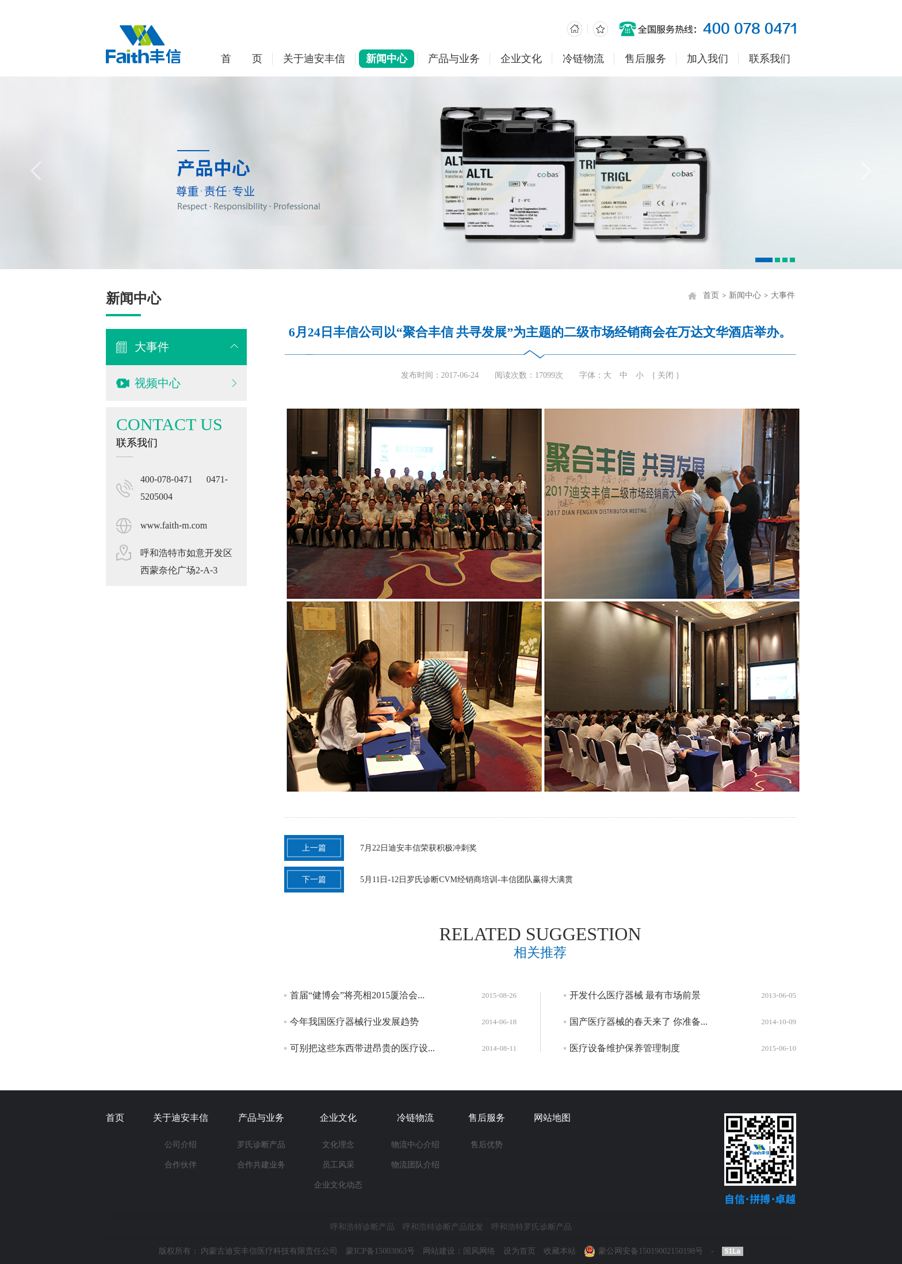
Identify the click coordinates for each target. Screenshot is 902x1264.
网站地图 (552, 1118)
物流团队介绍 (415, 1164)
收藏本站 (560, 1251)
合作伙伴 (181, 1164)
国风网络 (479, 1251)
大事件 (150, 346)
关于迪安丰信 (314, 58)
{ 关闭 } (669, 375)
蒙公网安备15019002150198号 (650, 1251)
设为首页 (519, 1251)
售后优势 (487, 1144)
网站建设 (439, 1251)
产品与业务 (454, 58)
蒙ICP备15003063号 (380, 1251)
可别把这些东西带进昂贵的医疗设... (366, 1048)
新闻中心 (386, 58)
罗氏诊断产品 (261, 1144)
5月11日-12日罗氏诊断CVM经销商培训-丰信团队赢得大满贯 (432, 880)
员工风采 (338, 1164)
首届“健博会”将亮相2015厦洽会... (361, 995)
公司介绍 (181, 1144)
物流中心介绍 (415, 1144)
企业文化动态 (338, 1185)
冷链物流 (583, 58)
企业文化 (521, 58)
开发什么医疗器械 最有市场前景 (639, 995)
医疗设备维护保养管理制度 (629, 1048)
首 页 (241, 58)
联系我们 (769, 58)
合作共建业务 (261, 1164)
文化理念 (338, 1144)
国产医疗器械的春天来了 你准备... (643, 1021)
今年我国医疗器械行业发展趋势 (358, 1021)
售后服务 (645, 58)
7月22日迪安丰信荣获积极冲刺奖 (384, 848)
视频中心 (156, 383)
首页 (715, 295)
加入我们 (707, 58)
